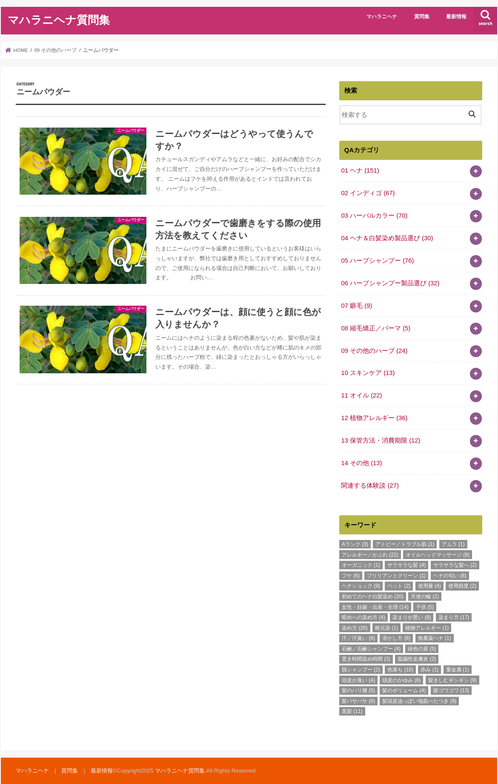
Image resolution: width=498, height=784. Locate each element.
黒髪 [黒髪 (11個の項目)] (352, 711)
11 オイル (361, 395)
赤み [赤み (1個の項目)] (429, 670)
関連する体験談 (370, 485)
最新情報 (456, 17)
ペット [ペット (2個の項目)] (398, 586)
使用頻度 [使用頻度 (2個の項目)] (462, 586)
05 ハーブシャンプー (377, 260)
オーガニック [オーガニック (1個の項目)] (361, 565)
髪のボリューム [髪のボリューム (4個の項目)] (404, 690)
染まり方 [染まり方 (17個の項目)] (453, 617)
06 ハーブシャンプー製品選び (390, 283)
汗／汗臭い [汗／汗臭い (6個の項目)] (358, 638)
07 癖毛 (356, 305)
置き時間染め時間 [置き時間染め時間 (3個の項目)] (366, 659)
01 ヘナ (360, 170)
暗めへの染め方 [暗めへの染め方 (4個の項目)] (363, 617)
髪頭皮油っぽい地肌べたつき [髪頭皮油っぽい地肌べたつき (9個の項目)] (419, 701)
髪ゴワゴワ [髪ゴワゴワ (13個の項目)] (451, 690)
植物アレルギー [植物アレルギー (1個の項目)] (427, 628)
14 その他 (361, 463)
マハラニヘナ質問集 (59, 19)
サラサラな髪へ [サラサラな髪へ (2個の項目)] (455, 565)
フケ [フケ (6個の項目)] (351, 576)
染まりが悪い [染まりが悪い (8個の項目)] (411, 617)
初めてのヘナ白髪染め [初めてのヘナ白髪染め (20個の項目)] (373, 596)
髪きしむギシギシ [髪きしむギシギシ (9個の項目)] (452, 680)
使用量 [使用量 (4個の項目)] (429, 586)
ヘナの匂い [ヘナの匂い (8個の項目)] (450, 576)
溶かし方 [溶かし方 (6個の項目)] (396, 638)
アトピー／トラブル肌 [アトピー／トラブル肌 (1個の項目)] (404, 544)
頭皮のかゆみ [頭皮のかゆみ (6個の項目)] (401, 680)
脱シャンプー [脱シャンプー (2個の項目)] (361, 670)
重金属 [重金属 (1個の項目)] (457, 670)
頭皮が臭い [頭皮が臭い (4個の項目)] (358, 680)
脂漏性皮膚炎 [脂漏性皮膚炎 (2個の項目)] (417, 659)
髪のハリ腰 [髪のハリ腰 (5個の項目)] (358, 690)
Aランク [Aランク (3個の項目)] (355, 544)
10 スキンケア (368, 372)
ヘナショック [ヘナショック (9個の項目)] (361, 586)
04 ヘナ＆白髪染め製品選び (387, 238)
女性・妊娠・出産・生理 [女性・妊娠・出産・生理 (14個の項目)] (375, 607)
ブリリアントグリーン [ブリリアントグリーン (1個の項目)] (396, 576)
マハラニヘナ (381, 17)
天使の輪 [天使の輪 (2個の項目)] (425, 596)
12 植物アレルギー (374, 418)
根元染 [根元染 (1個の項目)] (386, 628)
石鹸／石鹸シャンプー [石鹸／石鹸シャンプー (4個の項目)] (371, 649)
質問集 (421, 17)
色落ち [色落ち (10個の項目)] (400, 670)
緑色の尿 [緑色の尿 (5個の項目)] (422, 649)
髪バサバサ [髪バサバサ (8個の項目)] (358, 701)
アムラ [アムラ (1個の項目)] (453, 544)
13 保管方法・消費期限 (380, 440)
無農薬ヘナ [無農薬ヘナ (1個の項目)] (434, 638)
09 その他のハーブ (374, 350)
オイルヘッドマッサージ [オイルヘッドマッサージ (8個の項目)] (437, 555)
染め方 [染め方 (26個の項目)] (355, 628)
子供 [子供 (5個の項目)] (425, 607)
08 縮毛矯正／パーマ (375, 328)
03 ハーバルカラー (374, 215)
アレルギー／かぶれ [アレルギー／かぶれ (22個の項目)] (370, 555)
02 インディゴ (368, 193)
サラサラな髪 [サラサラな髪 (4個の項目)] (406, 565)
